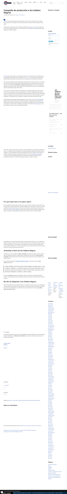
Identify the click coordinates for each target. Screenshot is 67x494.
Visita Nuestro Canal (52, 148)
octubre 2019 (50, 413)
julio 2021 (50, 383)
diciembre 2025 (51, 307)
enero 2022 (50, 375)
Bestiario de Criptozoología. (53, 192)
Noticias (18, 2)
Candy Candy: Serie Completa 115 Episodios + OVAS (50, 287)
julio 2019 (50, 418)
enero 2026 (50, 306)
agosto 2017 (50, 451)
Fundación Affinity (7, 343)
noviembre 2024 (51, 326)
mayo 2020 (50, 403)
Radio (14, 3)
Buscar (51, 41)
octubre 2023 (50, 345)
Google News (19, 3)
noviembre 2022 (51, 360)
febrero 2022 (50, 373)
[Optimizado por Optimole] (2, 492)
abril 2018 (50, 439)
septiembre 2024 (51, 329)
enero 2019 (50, 426)
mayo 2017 (50, 455)
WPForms (50, 478)
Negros (38, 400)
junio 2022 (50, 368)
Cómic (41, 2)
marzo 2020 (50, 406)
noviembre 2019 (51, 412)
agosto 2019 (50, 416)
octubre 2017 (50, 448)
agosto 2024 (50, 330)
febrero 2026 (50, 305)
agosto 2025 (50, 313)
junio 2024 (50, 333)
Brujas (8, 400)
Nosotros (49, 468)
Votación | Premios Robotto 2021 (54, 474)
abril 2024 (50, 336)
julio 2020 (50, 401)
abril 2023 (50, 353)
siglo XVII (7, 76)
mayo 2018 (50, 438)
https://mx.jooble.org (52, 33)
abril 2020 (50, 405)
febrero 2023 (50, 356)
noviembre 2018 (51, 429)
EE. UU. (27, 77)
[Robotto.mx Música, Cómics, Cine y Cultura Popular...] (8, 3)
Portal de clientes (51, 470)
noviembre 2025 (51, 309)
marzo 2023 (50, 355)
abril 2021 (50, 388)
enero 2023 (50, 358)
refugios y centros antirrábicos (14, 209)
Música (30, 2)
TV (38, 2)
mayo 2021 (50, 386)
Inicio (14, 2)
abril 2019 (50, 422)
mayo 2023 (50, 352)
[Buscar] (55, 3)
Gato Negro (25, 400)
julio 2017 (50, 452)
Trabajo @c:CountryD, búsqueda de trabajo (53, 44)
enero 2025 (50, 323)
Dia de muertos (12, 400)
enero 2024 (50, 340)
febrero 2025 (50, 322)
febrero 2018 (50, 442)
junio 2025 (50, 316)
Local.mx (5, 347)
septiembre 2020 (51, 398)
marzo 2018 (50, 441)
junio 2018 (50, 436)
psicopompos (38, 103)
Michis (36, 400)
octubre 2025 (50, 310)
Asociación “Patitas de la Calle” (22, 261)
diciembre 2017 (51, 445)
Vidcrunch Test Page (52, 473)
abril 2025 (50, 319)
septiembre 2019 (51, 415)
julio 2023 (50, 349)
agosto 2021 (50, 382)
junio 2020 (50, 402)
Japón (45, 2)
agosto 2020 (50, 399)
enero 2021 (50, 392)
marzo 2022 (50, 372)
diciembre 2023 (51, 342)
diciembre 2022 (51, 359)
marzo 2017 (50, 458)
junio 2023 (50, 350)
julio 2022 (50, 366)
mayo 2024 (50, 335)
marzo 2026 (50, 303)
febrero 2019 (50, 425)
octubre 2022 (50, 362)
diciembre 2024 (51, 325)
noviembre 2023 (51, 343)
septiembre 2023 (51, 346)
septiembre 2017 (51, 449)
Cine (22, 2)
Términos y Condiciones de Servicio (54, 471)
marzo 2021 (50, 389)
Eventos (25, 2)
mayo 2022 (50, 369)
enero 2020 (50, 409)
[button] (55, 115)
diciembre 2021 (51, 376)
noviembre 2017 (51, 446)
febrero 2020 (50, 408)
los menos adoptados (39, 99)
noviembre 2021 (51, 378)
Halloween (31, 400)
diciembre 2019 (51, 411)
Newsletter (50, 467)
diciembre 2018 (51, 428)
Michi (34, 400)
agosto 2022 (50, 365)
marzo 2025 (50, 320)
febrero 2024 (50, 339)
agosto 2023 (50, 348)
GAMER (34, 2)
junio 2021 (50, 385)
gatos (28, 400)
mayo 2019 (50, 421)
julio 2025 (50, 315)
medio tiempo (50, 37)
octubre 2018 (50, 431)
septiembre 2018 (51, 432)
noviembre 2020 (51, 395)
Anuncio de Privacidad (52, 464)
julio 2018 (50, 435)
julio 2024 (50, 332)
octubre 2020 (50, 396)
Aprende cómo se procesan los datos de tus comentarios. (30, 425)
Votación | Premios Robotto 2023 (54, 477)
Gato (22, 400)
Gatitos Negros (18, 400)
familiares (36, 28)
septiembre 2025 (51, 312)
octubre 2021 (50, 379)
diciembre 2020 (51, 393)
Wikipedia (5, 344)
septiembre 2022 (51, 363)
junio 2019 (50, 419)
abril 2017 (50, 456)
